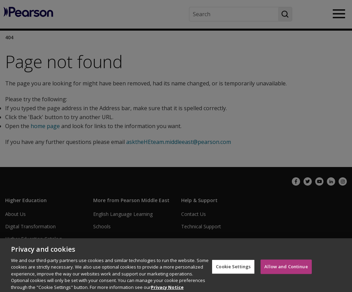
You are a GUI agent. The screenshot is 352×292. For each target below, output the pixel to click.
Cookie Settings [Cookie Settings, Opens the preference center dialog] (233, 269)
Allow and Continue (286, 269)
